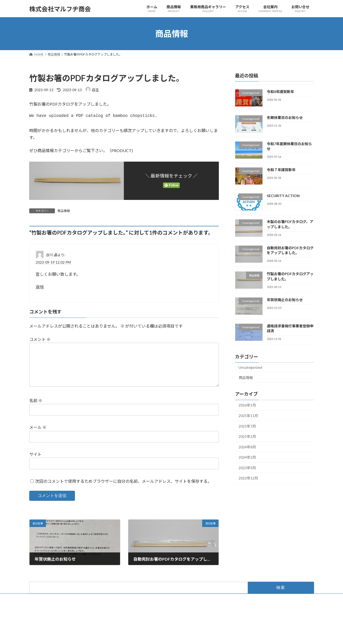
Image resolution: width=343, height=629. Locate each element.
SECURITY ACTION (283, 195)
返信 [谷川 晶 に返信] (40, 288)
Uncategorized (250, 367)
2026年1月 (247, 405)
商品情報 (63, 213)
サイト (35, 464)
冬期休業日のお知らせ (284, 117)
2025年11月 (248, 415)
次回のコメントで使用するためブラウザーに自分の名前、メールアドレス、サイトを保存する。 (123, 491)
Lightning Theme (170, 620)
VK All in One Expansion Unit (204, 620)
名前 (35, 410)
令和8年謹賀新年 (280, 91)
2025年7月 (247, 426)
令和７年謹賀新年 (281, 170)
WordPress (144, 620)
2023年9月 (247, 468)
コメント (40, 341)
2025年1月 (247, 436)
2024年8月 (247, 447)
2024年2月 (247, 457)
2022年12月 (248, 478)
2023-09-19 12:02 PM (53, 264)
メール (37, 437)
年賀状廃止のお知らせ (284, 300)
